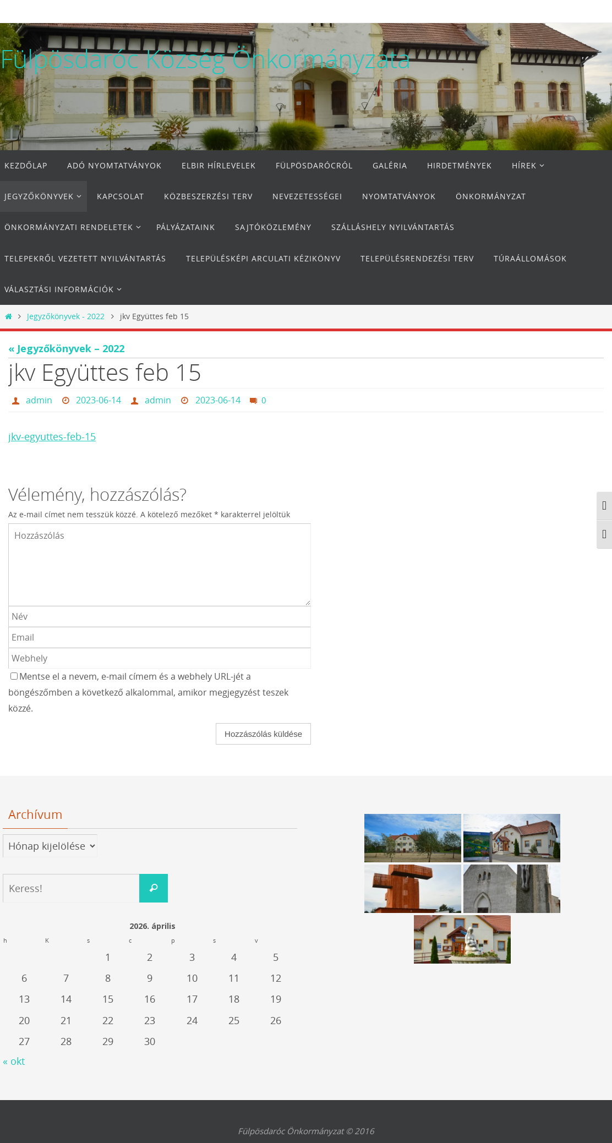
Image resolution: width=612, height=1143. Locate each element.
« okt (14, 1061)
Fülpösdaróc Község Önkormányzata (205, 58)
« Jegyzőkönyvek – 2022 (66, 348)
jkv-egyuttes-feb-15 (52, 436)
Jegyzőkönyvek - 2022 (66, 316)
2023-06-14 (98, 400)
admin (39, 400)
